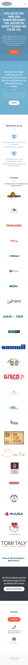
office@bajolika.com (14, 643)
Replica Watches (19, 660)
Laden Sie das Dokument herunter (14, 589)
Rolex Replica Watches (10, 660)
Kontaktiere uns (14, 619)
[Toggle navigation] (25, 3)
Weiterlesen (14, 52)
